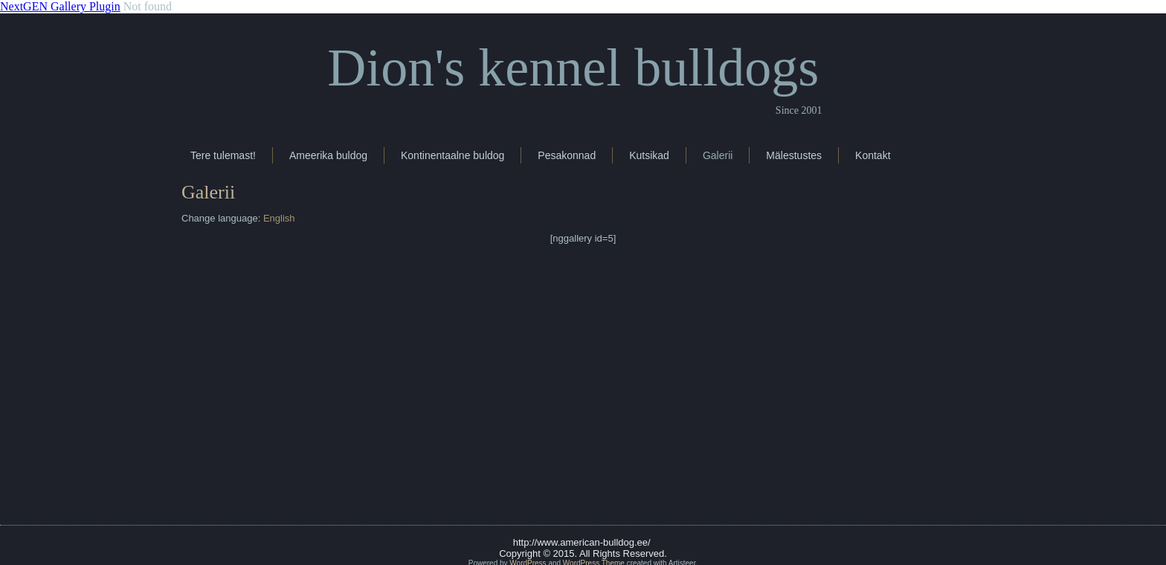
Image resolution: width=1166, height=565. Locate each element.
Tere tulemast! (223, 155)
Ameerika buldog (328, 155)
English (279, 218)
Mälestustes (794, 155)
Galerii (717, 155)
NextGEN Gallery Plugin (60, 6)
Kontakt (872, 155)
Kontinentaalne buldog (452, 155)
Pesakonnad (567, 155)
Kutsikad (649, 155)
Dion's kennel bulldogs (573, 67)
